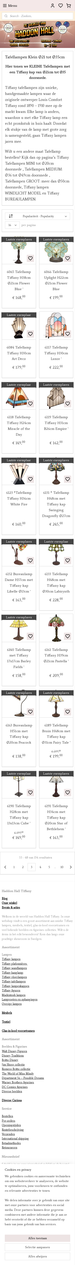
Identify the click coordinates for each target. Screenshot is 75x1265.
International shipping (15, 1138)
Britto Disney (10, 1060)
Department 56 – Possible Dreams (23, 1078)
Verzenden (8, 1134)
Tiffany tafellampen (14, 981)
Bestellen (7, 1116)
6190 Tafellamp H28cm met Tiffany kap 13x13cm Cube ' (19, 814)
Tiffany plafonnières (15, 963)
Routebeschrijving (13, 1130)
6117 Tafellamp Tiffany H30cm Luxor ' (56, 353)
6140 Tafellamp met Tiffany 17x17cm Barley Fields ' (19, 658)
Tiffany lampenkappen (15, 986)
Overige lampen (12, 1004)
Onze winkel (9, 903)
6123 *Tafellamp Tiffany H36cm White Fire (18, 499)
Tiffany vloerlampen (14, 977)
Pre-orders (8, 1121)
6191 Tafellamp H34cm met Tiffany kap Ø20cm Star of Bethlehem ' (56, 817)
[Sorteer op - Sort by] (37, 216)
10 (61, 867)
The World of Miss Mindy (18, 1073)
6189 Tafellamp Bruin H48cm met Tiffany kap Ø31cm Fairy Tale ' (56, 734)
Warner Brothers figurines (18, 1082)
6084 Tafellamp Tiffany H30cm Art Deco (19, 353)
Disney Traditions (13, 1055)
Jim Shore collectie (13, 1064)
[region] (37, 1202)
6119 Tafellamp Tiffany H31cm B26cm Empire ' (56, 423)
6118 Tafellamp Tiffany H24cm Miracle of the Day (19, 426)
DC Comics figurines (15, 1087)
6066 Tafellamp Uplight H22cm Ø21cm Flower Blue (56, 280)
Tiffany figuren (11, 990)
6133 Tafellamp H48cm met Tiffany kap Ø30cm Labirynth (56, 583)
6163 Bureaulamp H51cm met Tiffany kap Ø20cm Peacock (19, 734)
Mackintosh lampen (13, 995)
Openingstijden (11, 1125)
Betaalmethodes (11, 1143)
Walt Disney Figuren (14, 1051)
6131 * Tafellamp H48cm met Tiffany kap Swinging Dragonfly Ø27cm (56, 504)
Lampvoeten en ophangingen (19, 999)
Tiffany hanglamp (12, 972)
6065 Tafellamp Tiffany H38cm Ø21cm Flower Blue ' (19, 280)
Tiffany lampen (11, 959)
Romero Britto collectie (16, 1069)
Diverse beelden (12, 1091)
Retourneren (9, 1147)
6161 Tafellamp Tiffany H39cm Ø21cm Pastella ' (56, 655)
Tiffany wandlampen (14, 968)
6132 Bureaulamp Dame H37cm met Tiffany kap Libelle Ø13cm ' (19, 583)
